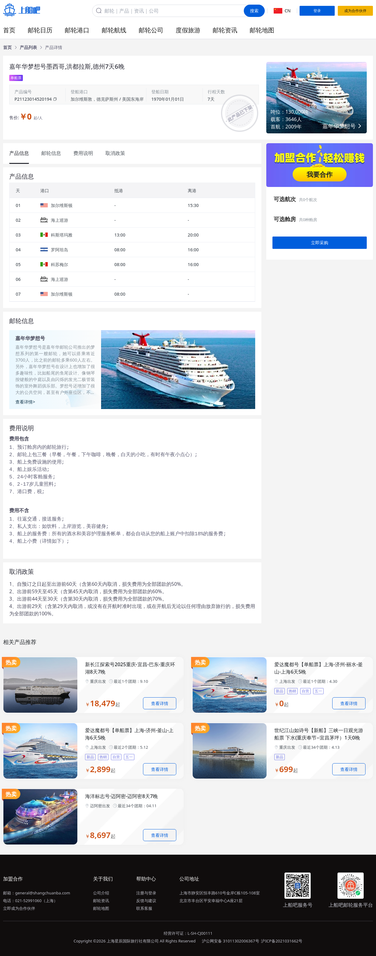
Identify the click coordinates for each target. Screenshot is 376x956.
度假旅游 (188, 30)
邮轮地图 (262, 30)
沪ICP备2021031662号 (281, 941)
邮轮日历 (40, 30)
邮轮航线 (114, 30)
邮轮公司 (151, 30)
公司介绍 (101, 893)
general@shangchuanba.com (42, 893)
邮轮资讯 (225, 30)
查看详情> (25, 402)
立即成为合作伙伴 (19, 908)
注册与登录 (146, 893)
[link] (7, 47)
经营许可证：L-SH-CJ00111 (188, 933)
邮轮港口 (77, 30)
